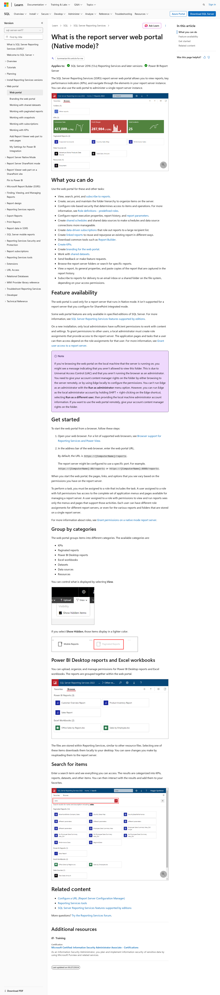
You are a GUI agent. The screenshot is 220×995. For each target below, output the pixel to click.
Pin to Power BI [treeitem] (15, 180)
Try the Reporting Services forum (91, 915)
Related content (187, 45)
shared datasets (80, 254)
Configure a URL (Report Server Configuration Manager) (91, 898)
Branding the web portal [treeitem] (22, 98)
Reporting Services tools (72, 903)
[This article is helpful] (204, 57)
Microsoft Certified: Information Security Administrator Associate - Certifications (94, 947)
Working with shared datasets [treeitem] (25, 104)
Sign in (212, 4)
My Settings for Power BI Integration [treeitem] (23, 149)
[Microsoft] (6, 4)
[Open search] (203, 5)
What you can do (188, 32)
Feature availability (188, 36)
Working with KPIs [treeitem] (19, 130)
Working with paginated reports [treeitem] (26, 111)
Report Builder (107, 239)
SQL (65, 25)
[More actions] (166, 25)
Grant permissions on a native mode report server (126, 520)
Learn (55, 25)
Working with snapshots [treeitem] (22, 117)
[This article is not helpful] (209, 57)
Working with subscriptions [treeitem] (24, 123)
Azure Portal (178, 13)
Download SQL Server (202, 13)
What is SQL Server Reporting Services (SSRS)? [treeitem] (22, 46)
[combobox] (23, 30)
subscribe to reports (98, 196)
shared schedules (76, 220)
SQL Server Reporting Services (90, 25)
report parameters (137, 215)
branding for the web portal (82, 249)
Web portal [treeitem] (16, 92)
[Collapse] (42, 23)
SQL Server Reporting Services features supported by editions (108, 319)
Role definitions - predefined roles (98, 210)
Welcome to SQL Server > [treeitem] (20, 54)
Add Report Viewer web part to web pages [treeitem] (26, 138)
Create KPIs (64, 244)
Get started (184, 41)
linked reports (74, 234)
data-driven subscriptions (81, 230)
